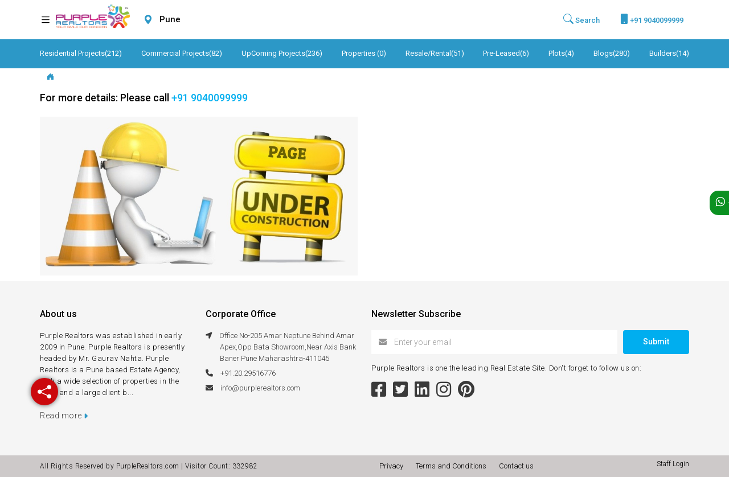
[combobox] (197, 19)
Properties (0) (364, 53)
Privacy (393, 466)
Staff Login (673, 464)
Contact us (516, 466)
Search (581, 19)
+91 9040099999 (651, 19)
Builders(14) (669, 53)
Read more (64, 415)
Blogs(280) (611, 53)
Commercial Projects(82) (181, 53)
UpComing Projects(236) (281, 53)
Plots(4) (561, 53)
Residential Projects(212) (81, 53)
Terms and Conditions (453, 466)
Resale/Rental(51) (435, 53)
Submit (656, 341)
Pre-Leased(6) (506, 53)
